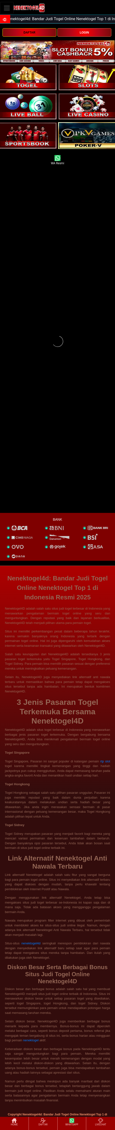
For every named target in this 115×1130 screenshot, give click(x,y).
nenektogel (31, 1040)
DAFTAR (29, 32)
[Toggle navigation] (7, 8)
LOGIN (84, 32)
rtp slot (105, 761)
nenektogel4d (31, 943)
